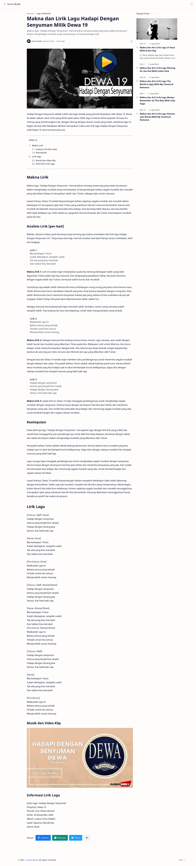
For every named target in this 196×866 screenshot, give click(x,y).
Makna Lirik (38, 145)
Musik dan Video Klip (47, 160)
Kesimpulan (42, 152)
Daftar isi (34, 140)
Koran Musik (14, 4)
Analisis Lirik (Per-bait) (47, 149)
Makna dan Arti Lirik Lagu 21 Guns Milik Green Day (158, 49)
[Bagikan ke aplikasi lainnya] (88, 838)
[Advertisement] (157, 168)
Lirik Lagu (37, 156)
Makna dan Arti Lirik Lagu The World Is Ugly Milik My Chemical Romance (157, 84)
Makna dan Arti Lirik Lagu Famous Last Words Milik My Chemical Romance (158, 117)
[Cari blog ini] (56, 4)
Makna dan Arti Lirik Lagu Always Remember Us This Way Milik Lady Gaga (158, 100)
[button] (191, 4)
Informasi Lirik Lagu (46, 164)
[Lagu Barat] (156, 44)
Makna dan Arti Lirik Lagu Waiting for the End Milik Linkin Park (158, 70)
